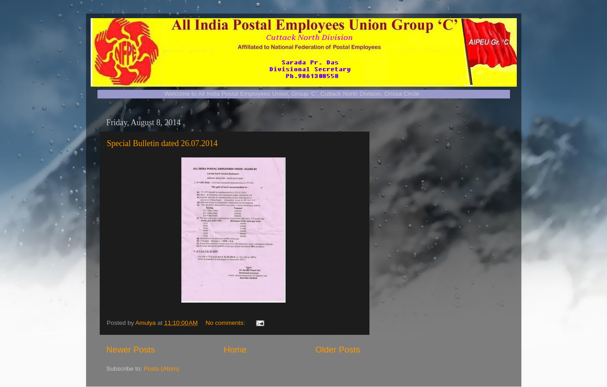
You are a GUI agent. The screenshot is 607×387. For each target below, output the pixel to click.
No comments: (226, 322)
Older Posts (338, 349)
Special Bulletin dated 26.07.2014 (162, 143)
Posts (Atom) (161, 368)
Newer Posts (131, 349)
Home (235, 349)
